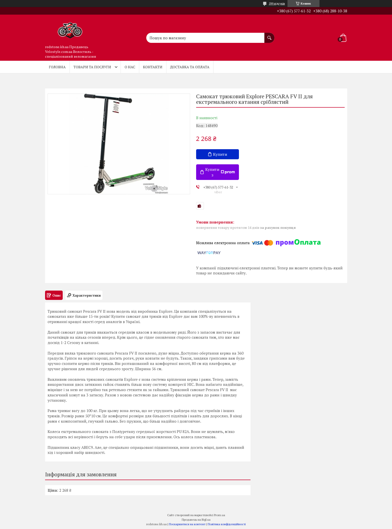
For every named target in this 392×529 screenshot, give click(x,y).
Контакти (152, 67)
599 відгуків (277, 3)
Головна (57, 67)
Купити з (220, 172)
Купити (220, 154)
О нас (130, 67)
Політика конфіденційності (227, 524)
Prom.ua (219, 515)
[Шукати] (269, 35)
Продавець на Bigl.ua (196, 519)
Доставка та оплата (189, 67)
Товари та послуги (92, 67)
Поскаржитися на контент (187, 524)
